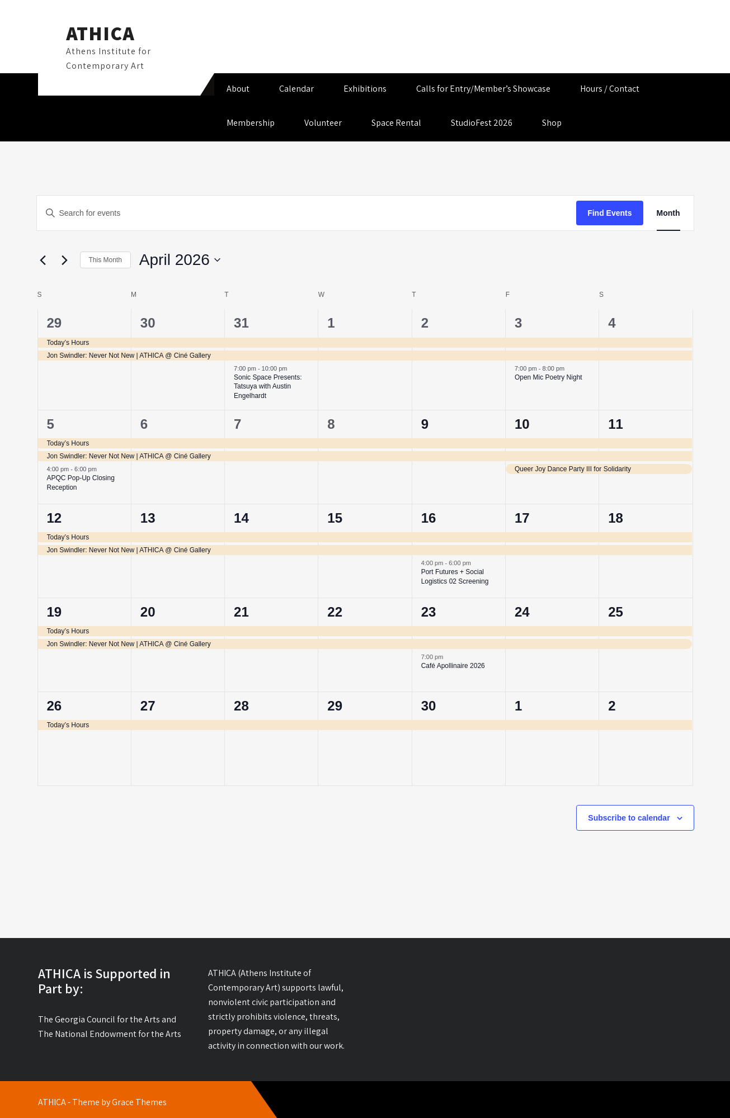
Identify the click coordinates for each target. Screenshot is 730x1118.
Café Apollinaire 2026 (453, 666)
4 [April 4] (611, 322)
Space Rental (396, 123)
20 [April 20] (148, 611)
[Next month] (65, 260)
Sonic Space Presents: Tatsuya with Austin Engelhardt (268, 386)
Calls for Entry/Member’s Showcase (483, 88)
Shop (552, 123)
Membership (251, 123)
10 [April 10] (522, 424)
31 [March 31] (241, 322)
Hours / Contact (609, 88)
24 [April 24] (522, 611)
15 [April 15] (334, 517)
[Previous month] (43, 260)
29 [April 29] (334, 705)
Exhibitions (365, 88)
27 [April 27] (148, 705)
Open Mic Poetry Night (548, 377)
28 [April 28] (241, 705)
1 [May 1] (518, 705)
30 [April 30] (428, 705)
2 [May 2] (611, 705)
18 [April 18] (615, 517)
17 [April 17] (522, 517)
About (238, 88)
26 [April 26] (54, 705)
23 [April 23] (428, 611)
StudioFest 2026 (481, 123)
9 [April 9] (424, 424)
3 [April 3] (518, 322)
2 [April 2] (424, 322)
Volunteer (323, 123)
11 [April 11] (615, 424)
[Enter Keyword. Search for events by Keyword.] (307, 213)
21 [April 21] (241, 611)
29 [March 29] (54, 322)
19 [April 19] (54, 611)
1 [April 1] (331, 322)
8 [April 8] (331, 424)
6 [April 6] (144, 424)
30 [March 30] (148, 322)
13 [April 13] (148, 517)
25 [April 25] (615, 611)
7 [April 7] (237, 424)
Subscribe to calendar (629, 817)
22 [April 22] (334, 611)
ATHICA (100, 33)
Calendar (296, 88)
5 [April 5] (50, 424)
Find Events (609, 213)
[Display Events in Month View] (668, 213)
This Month (105, 260)
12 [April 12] (54, 517)
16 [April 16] (428, 517)
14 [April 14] (241, 517)
